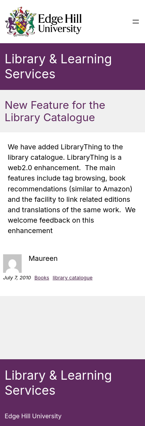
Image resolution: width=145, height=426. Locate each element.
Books (41, 277)
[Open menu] (135, 21)
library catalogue (72, 277)
